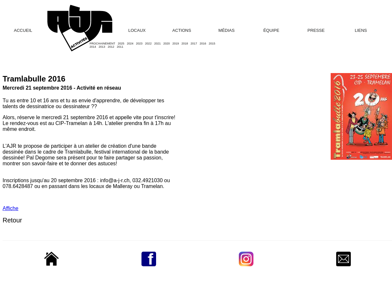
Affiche (10, 208)
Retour (12, 220)
